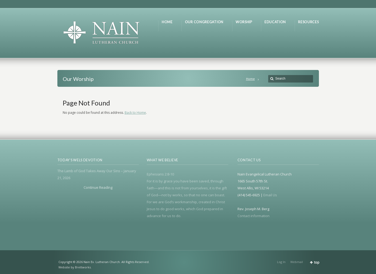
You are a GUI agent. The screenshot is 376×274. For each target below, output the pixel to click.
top (316, 262)
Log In (281, 262)
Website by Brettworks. (75, 267)
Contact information (254, 215)
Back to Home (135, 112)
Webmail (296, 262)
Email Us (270, 195)
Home (250, 79)
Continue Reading (98, 187)
